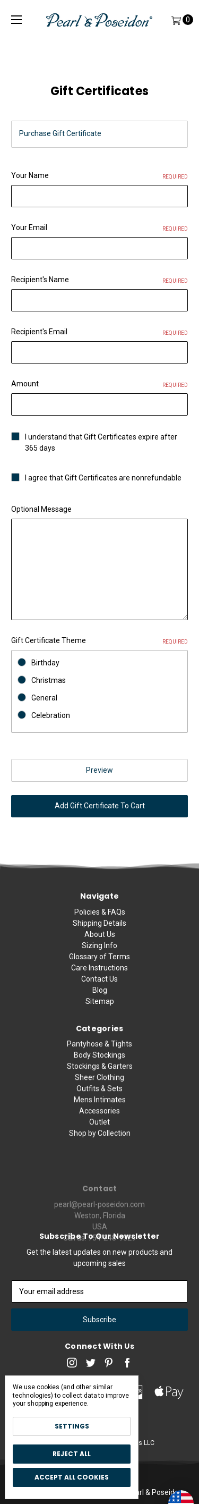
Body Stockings (99, 1083)
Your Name (99, 176)
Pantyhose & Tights (99, 1072)
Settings (72, 1426)
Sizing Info (99, 951)
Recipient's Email (99, 332)
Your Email (99, 228)
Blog (99, 996)
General (44, 698)
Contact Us (99, 985)
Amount (99, 384)
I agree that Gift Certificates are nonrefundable (103, 478)
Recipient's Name (99, 280)
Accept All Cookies (71, 1477)
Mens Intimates (100, 1128)
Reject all (72, 1453)
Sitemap (99, 1007)
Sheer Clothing (99, 1106)
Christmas (48, 680)
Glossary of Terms (99, 962)
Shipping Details (99, 929)
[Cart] (176, 20)
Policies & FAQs (99, 918)
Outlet (99, 1150)
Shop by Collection (100, 1161)
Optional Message (41, 509)
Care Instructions (99, 973)
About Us (99, 940)
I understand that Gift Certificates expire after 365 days (101, 442)
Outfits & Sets (99, 1117)
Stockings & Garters (100, 1095)
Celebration (50, 715)
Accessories (99, 1139)
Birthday (45, 662)
